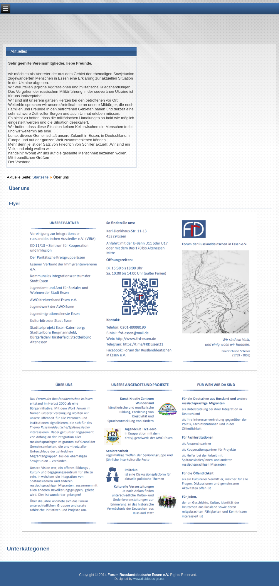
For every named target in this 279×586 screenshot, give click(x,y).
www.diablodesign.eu (148, 578)
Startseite (40, 177)
